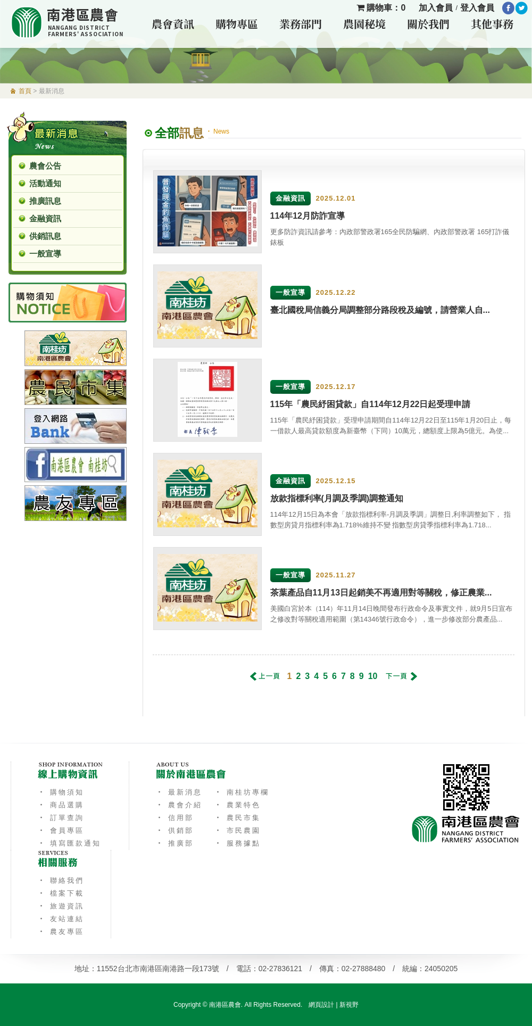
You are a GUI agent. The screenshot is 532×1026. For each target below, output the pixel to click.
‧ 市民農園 (237, 830)
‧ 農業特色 (237, 805)
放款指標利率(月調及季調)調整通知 (337, 498)
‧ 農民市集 (237, 818)
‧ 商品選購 (61, 805)
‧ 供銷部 (175, 830)
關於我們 (428, 23)
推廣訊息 (45, 200)
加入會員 (436, 7)
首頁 (25, 91)
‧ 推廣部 (175, 843)
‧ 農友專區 (61, 932)
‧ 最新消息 (179, 792)
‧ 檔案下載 (61, 893)
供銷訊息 (45, 236)
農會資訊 (173, 23)
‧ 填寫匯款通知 (69, 843)
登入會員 (477, 7)
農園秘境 (364, 23)
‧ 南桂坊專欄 (241, 792)
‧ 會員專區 (61, 830)
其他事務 (492, 23)
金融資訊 (45, 218)
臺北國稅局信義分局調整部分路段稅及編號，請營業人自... (380, 310)
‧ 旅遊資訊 (61, 906)
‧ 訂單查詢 (61, 818)
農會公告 (45, 165)
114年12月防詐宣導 (307, 215)
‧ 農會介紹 (179, 805)
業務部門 (300, 23)
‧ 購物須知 (61, 792)
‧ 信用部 (175, 818)
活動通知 (45, 183)
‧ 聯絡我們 (61, 880)
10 (373, 676)
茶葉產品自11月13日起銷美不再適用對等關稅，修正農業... (381, 592)
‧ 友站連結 (61, 919)
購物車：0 (380, 7)
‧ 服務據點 (237, 843)
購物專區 (236, 23)
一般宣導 (45, 253)
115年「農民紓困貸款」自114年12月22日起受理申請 (370, 404)
